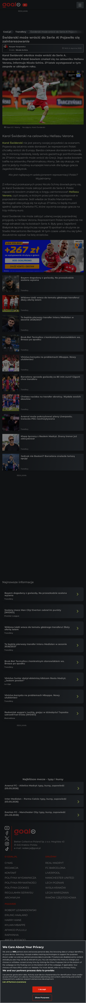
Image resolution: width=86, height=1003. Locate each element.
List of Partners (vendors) (14, 982)
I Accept (42, 989)
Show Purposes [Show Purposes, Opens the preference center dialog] (42, 997)
